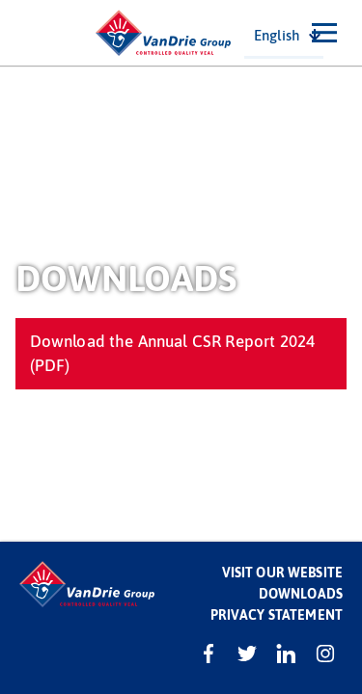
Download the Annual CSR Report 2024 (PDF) (173, 352)
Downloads (301, 593)
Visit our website (282, 572)
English (276, 34)
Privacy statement (276, 614)
